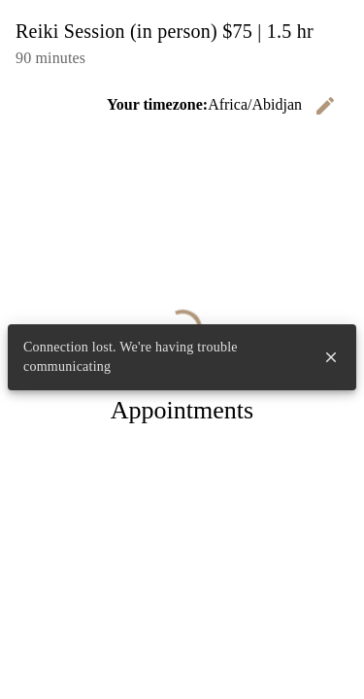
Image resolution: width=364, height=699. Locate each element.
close (331, 357)
